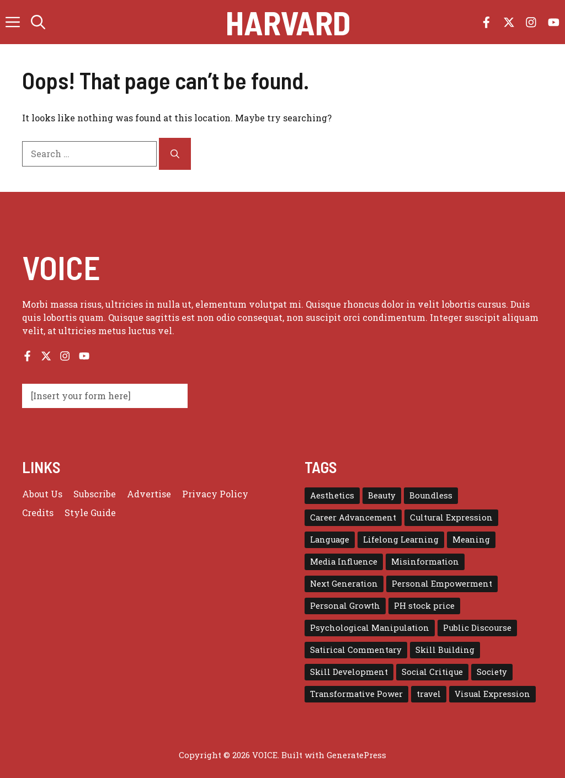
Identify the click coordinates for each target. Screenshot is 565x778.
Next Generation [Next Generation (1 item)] (344, 583)
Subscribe (94, 494)
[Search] (175, 154)
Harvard (288, 22)
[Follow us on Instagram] (531, 22)
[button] (38, 22)
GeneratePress (356, 754)
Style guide (90, 512)
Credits (38, 512)
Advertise (149, 494)
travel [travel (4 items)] (429, 694)
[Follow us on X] (509, 22)
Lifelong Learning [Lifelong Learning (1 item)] (401, 539)
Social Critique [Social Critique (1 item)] (432, 672)
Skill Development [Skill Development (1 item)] (349, 672)
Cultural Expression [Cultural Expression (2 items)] (451, 517)
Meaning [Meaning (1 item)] (471, 539)
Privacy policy (215, 494)
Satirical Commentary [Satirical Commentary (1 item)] (356, 650)
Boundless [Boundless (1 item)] (430, 495)
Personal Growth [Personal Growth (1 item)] (345, 605)
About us (42, 494)
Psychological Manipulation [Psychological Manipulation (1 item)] (369, 628)
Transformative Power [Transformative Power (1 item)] (356, 694)
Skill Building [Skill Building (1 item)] (445, 650)
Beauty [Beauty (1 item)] (382, 495)
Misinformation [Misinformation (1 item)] (425, 561)
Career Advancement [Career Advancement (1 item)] (353, 517)
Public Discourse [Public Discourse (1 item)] (477, 628)
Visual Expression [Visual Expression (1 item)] (492, 694)
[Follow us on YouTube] (553, 22)
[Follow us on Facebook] (486, 22)
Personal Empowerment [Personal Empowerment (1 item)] (442, 583)
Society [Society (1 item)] (492, 672)
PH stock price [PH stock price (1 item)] (424, 605)
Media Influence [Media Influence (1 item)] (343, 561)
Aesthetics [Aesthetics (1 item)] (332, 495)
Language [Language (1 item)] (329, 539)
